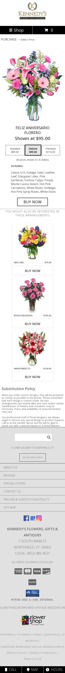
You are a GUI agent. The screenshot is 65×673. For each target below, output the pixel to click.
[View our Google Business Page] (32, 520)
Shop (16, 30)
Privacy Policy (17, 652)
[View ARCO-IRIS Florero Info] (32, 242)
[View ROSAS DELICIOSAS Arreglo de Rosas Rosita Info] (32, 295)
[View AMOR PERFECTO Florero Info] (32, 348)
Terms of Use (33, 658)
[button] (32, 593)
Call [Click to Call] (11, 669)
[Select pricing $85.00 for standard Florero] (15, 150)
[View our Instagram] (39, 520)
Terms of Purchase (43, 652)
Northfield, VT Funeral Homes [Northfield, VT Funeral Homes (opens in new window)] (21, 634)
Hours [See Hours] (54, 669)
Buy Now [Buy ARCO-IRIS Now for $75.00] (32, 271)
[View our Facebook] (26, 520)
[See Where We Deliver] (32, 457)
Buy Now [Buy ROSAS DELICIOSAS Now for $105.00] (32, 324)
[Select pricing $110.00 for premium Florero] (51, 150)
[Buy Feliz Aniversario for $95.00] (32, 202)
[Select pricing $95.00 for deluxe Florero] (33, 150)
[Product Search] (33, 437)
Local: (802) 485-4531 (32, 553)
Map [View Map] (32, 669)
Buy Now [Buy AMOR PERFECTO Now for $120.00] (32, 377)
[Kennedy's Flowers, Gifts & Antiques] (32, 20)
